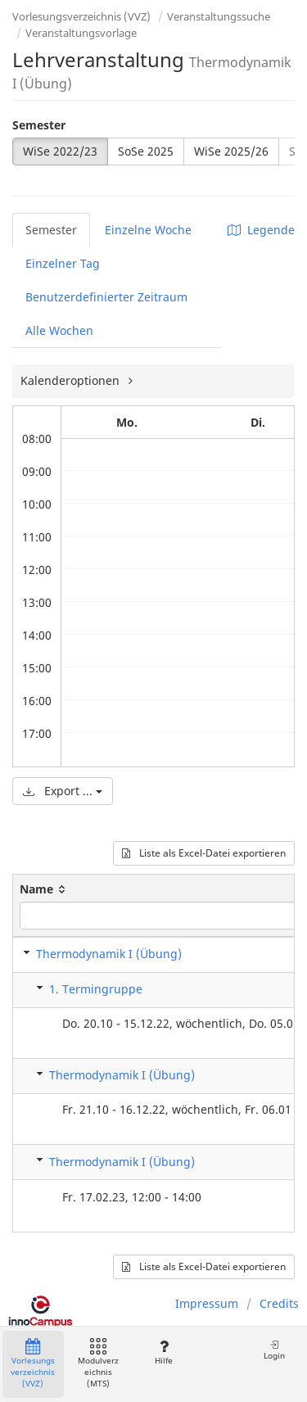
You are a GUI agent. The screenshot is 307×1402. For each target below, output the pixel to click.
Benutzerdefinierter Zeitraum (106, 297)
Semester (38, 125)
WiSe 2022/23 (60, 151)
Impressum (206, 1303)
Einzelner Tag (62, 263)
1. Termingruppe (95, 989)
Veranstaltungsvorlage (81, 32)
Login (274, 1350)
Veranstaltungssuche (218, 16)
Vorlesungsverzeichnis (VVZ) (81, 16)
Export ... (62, 790)
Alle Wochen (59, 330)
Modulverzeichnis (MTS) (98, 1364)
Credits (279, 1303)
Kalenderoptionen (71, 380)
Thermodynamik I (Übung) (109, 953)
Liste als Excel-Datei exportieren (204, 853)
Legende (261, 229)
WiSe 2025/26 (231, 151)
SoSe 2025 (146, 151)
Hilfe (163, 1352)
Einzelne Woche (148, 229)
